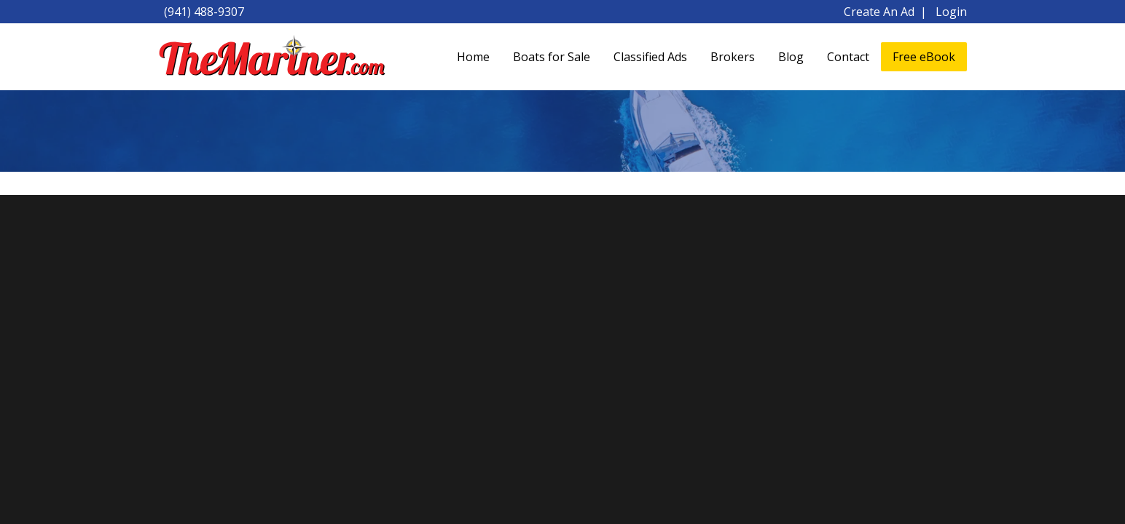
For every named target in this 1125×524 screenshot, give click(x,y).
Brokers (732, 57)
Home (473, 57)
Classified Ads (650, 57)
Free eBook (924, 57)
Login (951, 12)
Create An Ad (879, 12)
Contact (848, 57)
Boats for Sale (551, 57)
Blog (791, 57)
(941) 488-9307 (204, 12)
